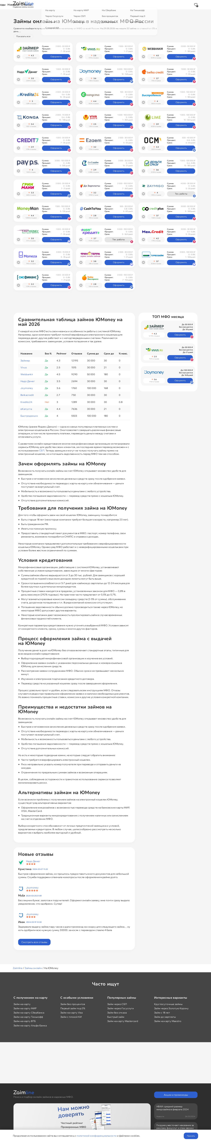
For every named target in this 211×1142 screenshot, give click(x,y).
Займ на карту (21, 1004)
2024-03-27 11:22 (40, 869)
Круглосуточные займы (168, 1004)
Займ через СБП (117, 1004)
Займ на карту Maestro (167, 1021)
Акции (92, 4)
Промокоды (109, 4)
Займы (66, 4)
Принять (191, 1136)
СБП (41, 450)
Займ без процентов (72, 1004)
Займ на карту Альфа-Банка (30, 1025)
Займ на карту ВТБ (24, 1021)
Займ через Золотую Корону (171, 1008)
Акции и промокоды (176, 1094)
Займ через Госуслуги (120, 1008)
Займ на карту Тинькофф (28, 1016)
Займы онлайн (33, 968)
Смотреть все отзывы (34, 942)
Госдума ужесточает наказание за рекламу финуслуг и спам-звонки (175, 1127)
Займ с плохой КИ (71, 1016)
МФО (79, 4)
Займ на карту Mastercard (122, 1021)
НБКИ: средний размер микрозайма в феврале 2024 (172, 1108)
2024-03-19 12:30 (34, 922)
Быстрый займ (115, 1016)
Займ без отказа (117, 1012)
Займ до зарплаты (165, 1016)
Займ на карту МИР (25, 1008)
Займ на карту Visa (71, 1012)
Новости (127, 4)
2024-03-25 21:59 (34, 896)
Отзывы (143, 4)
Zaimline (17, 968)
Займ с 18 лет (162, 1012)
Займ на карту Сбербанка (28, 1012)
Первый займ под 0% (72, 1008)
